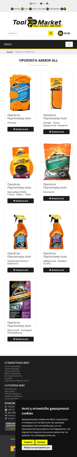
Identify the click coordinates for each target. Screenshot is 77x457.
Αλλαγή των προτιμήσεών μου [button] (37, 447)
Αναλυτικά (20, 129)
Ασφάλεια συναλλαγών (13, 396)
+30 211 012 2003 (37, 9)
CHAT (24, 9)
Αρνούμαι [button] (41, 442)
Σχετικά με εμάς (11, 389)
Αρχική (10, 52)
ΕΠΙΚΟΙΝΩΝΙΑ (53, 9)
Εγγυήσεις (8, 378)
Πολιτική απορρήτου (13, 393)
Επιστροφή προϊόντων (13, 376)
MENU (8, 44)
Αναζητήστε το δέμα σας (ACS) (16, 380)
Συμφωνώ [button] (28, 442)
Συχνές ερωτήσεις (12, 398)
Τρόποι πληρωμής (12, 368)
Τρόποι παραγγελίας (13, 366)
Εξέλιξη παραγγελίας (13, 373)
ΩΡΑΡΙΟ (15, 9)
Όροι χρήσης (10, 391)
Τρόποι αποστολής (12, 371)
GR (33, 3)
